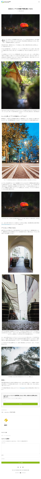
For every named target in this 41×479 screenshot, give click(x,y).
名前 (2, 455)
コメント (3, 442)
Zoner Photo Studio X (5, 224)
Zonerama (23, 387)
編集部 (5, 425)
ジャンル (20, 6)
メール (2, 458)
